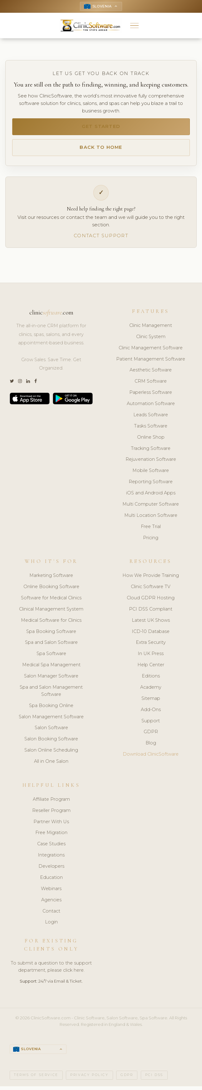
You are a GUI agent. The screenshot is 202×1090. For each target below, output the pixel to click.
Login (51, 925)
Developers (51, 869)
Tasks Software (150, 429)
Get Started (101, 128)
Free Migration (51, 836)
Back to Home (101, 150)
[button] (134, 26)
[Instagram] (20, 384)
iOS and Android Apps (150, 496)
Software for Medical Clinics (51, 601)
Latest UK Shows (151, 623)
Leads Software (150, 418)
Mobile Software (150, 474)
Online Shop (151, 440)
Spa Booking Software (51, 634)
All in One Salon (51, 764)
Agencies (51, 903)
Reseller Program (51, 813)
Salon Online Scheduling (51, 753)
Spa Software (51, 657)
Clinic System (150, 339)
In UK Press (151, 657)
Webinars (51, 891)
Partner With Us (51, 825)
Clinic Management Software (151, 351)
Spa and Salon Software (51, 646)
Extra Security (151, 646)
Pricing (150, 541)
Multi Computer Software (150, 507)
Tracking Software (150, 451)
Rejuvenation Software (151, 462)
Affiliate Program (51, 802)
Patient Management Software (150, 362)
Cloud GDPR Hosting (151, 601)
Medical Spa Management (51, 668)
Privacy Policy (89, 1079)
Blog (150, 746)
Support (150, 724)
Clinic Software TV (150, 590)
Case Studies (51, 847)
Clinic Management (150, 328)
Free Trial (151, 529)
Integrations (51, 858)
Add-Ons (151, 712)
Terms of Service (36, 1079)
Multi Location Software (150, 518)
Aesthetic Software (151, 373)
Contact (51, 914)
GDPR (151, 735)
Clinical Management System (51, 612)
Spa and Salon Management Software (51, 693)
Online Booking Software (51, 590)
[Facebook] (35, 384)
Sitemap (150, 701)
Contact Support (101, 239)
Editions (151, 679)
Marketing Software (51, 579)
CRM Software (151, 384)
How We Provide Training (150, 579)
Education (51, 880)
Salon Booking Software (51, 742)
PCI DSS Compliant (150, 612)
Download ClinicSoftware (151, 757)
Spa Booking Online (51, 708)
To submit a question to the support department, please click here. (51, 969)
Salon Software (51, 731)
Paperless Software (150, 396)
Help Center (150, 668)
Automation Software (151, 406)
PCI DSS (154, 1079)
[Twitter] (12, 384)
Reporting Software (151, 485)
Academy (150, 690)
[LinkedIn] (28, 384)
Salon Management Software (51, 720)
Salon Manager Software (51, 679)
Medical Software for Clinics (51, 623)
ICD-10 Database (151, 634)
